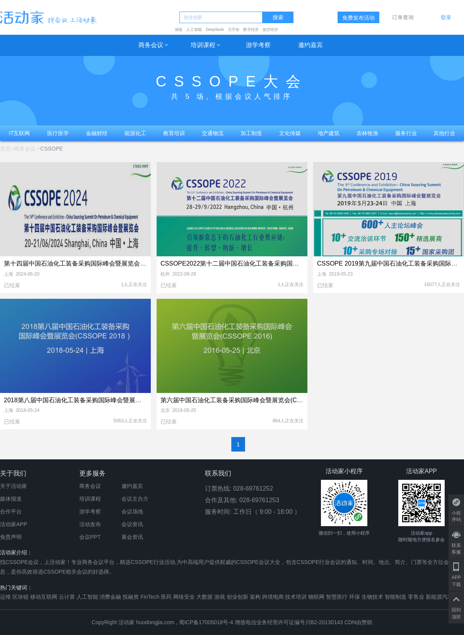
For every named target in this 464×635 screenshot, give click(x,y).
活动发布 (90, 524)
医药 (166, 597)
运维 (5, 597)
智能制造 (395, 597)
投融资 (131, 597)
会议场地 (132, 511)
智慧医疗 (337, 597)
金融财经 (96, 133)
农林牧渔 (367, 133)
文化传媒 (290, 133)
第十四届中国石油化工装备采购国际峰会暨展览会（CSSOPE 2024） (99, 263)
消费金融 (110, 597)
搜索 (278, 17)
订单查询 (403, 17)
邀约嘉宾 (310, 45)
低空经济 (270, 29)
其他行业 (444, 133)
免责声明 (11, 537)
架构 (255, 597)
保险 (179, 29)
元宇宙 (233, 29)
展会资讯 (132, 537)
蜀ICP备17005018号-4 (207, 622)
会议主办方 (134, 499)
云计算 (67, 597)
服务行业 (406, 133)
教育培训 (174, 133)
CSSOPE (51, 149)
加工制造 (251, 133)
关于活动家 (13, 486)
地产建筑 (328, 133)
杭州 (165, 274)
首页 (5, 149)
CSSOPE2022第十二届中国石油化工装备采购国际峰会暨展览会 (248, 263)
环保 (354, 597)
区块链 (20, 597)
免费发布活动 (358, 18)
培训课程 (203, 45)
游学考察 (258, 45)
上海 (8, 274)
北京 (165, 410)
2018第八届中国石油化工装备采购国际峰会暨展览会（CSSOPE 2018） (102, 400)
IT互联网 (19, 133)
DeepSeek (215, 29)
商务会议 (150, 45)
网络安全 (184, 597)
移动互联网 (43, 597)
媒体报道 (11, 499)
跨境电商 (273, 597)
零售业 (416, 597)
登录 (445, 17)
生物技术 (372, 597)
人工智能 (194, 29)
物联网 (316, 597)
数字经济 (251, 29)
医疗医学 (58, 133)
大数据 (204, 597)
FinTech (149, 597)
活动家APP (13, 524)
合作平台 (11, 511)
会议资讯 (132, 524)
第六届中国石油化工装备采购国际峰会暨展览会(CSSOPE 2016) (248, 400)
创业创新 (237, 597)
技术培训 (296, 597)
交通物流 (212, 133)
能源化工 (135, 133)
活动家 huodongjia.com (146, 622)
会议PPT (90, 537)
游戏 (219, 597)
